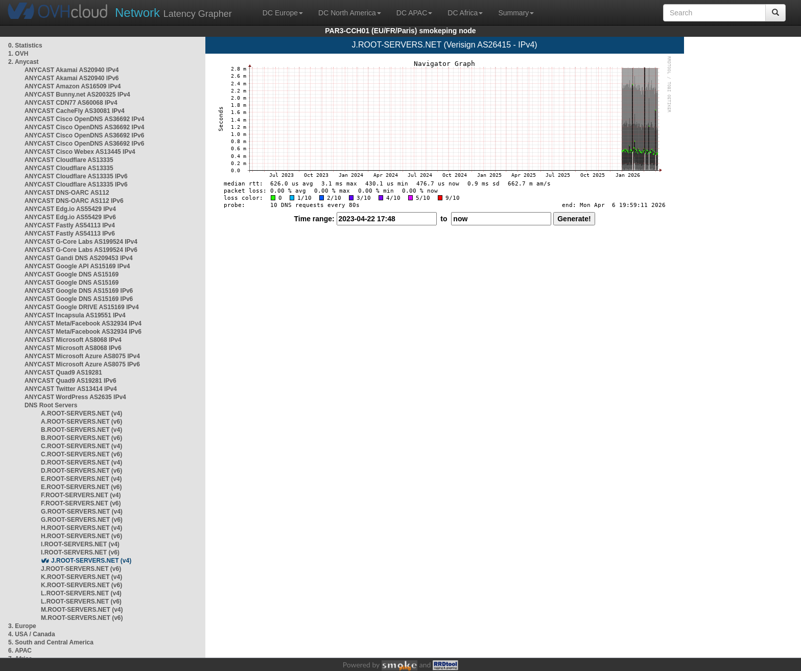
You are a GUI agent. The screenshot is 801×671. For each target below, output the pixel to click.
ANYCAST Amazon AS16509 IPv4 (73, 86)
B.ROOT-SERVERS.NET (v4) (81, 429)
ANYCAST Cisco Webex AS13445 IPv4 (80, 151)
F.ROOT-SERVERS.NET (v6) (81, 503)
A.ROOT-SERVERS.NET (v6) (81, 421)
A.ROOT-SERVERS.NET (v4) (81, 413)
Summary (516, 13)
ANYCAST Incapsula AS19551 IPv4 (75, 315)
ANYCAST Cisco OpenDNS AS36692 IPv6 (84, 135)
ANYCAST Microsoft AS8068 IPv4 (73, 339)
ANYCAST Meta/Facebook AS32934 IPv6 (83, 331)
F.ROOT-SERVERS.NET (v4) (81, 495)
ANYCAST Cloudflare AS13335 (69, 160)
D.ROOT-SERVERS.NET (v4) (81, 462)
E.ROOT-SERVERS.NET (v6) (81, 487)
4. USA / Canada (31, 634)
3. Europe (22, 626)
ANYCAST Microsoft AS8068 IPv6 (73, 348)
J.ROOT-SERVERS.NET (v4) (91, 560)
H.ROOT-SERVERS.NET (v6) (81, 536)
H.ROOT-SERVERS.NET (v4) (81, 527)
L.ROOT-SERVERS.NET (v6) (81, 601)
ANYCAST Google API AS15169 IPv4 (77, 266)
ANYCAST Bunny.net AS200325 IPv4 (77, 94)
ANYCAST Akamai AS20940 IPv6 (72, 78)
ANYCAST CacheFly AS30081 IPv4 (75, 110)
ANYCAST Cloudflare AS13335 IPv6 (76, 176)
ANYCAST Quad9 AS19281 (63, 372)
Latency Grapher (173, 12)
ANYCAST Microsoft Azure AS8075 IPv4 (82, 356)
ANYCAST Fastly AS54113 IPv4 (70, 225)
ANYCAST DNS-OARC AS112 (67, 192)
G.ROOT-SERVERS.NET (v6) (82, 519)
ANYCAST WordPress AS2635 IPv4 (75, 397)
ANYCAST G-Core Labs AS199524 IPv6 (81, 249)
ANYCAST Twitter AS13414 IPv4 (71, 388)
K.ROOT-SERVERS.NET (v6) (81, 585)
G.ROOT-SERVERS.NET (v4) (82, 511)
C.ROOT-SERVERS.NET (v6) (81, 454)
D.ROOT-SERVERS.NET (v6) (81, 470)
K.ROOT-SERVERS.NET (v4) (81, 577)
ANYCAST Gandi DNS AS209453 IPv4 (79, 258)
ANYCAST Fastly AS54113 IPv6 (70, 233)
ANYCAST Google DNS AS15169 (72, 274)
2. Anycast (23, 61)
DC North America (349, 13)
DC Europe (283, 13)
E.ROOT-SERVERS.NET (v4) (81, 478)
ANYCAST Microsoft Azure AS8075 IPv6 (82, 364)
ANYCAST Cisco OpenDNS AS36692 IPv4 (84, 119)
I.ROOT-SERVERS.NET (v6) (80, 552)
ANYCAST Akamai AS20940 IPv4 (72, 70)
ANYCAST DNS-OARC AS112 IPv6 (74, 200)
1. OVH (18, 53)
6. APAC (20, 650)
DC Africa (465, 13)
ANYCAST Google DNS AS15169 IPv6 (79, 290)
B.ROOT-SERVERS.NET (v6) (81, 438)
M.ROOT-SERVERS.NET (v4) (82, 609)
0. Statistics (25, 45)
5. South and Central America (50, 642)
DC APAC (414, 13)
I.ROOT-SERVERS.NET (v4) (80, 544)
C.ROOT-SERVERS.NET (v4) (81, 446)
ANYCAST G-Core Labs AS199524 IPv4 (81, 241)
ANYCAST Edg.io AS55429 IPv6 (70, 217)
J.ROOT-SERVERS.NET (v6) (81, 568)
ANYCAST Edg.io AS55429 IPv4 (70, 209)
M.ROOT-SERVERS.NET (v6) (82, 617)
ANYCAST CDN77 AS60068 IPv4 (71, 102)
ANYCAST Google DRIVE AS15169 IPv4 (82, 307)
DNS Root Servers (51, 405)
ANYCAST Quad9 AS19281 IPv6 (70, 380)
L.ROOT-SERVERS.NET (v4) (81, 593)
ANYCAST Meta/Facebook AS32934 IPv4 (83, 323)
